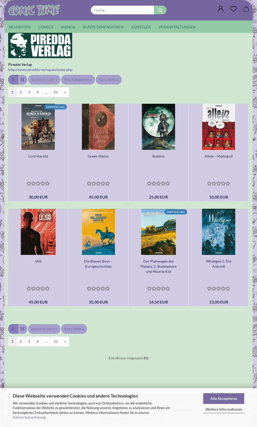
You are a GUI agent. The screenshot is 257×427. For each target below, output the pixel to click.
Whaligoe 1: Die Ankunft (218, 263)
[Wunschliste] (233, 9)
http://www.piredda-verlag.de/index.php (40, 69)
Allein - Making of (219, 156)
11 (56, 92)
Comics (45, 27)
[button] (220, 9)
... (46, 92)
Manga (68, 27)
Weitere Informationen (224, 409)
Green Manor (98, 156)
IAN (38, 261)
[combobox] (44, 80)
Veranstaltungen (177, 27)
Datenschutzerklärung (29, 417)
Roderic (158, 156)
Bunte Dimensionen (103, 27)
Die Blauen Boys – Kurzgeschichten (98, 263)
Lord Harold (38, 156)
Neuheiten (19, 27)
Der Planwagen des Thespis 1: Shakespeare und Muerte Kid (158, 266)
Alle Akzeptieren (223, 398)
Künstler (141, 27)
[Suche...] (160, 10)
